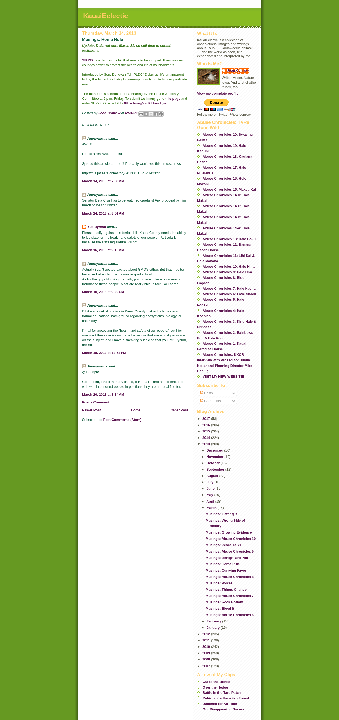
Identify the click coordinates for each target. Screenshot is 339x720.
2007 (206, 666)
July (211, 482)
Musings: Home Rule (223, 564)
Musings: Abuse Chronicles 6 (230, 615)
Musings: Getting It (221, 514)
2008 (206, 659)
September (216, 469)
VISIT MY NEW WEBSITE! (223, 377)
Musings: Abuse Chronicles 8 (230, 577)
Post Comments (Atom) (122, 420)
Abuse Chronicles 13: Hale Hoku (229, 239)
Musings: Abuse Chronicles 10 (231, 539)
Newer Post (91, 410)
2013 (206, 444)
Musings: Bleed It (220, 608)
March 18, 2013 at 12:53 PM (104, 353)
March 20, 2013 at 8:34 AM (103, 395)
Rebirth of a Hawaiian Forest (226, 698)
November (215, 457)
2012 (206, 634)
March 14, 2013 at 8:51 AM (103, 213)
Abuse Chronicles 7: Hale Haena (229, 288)
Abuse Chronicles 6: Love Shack (229, 294)
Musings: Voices (219, 583)
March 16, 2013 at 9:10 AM (103, 250)
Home (135, 410)
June (211, 488)
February (214, 621)
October (214, 463)
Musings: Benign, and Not (227, 558)
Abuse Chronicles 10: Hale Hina (229, 266)
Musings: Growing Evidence (229, 532)
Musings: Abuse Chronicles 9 (230, 551)
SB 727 (87, 60)
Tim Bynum (96, 227)
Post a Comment (95, 402)
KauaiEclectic (105, 16)
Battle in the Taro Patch (222, 693)
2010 (206, 647)
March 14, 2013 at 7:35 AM (103, 181)
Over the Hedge (215, 687)
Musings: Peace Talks (223, 545)
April (210, 501)
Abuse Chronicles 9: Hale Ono (227, 272)
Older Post (179, 410)
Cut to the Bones (216, 682)
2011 (206, 640)
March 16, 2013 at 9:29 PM (103, 292)
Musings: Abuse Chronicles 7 (230, 596)
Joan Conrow (238, 70)
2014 (206, 438)
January (214, 628)
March (212, 508)
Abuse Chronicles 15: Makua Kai (229, 190)
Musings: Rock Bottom (224, 602)
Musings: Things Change (226, 589)
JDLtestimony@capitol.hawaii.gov (145, 103)
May (210, 495)
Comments (210, 401)
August (212, 476)
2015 (206, 431)
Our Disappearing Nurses (223, 709)
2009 (206, 653)
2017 (206, 419)
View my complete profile (217, 93)
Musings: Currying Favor (226, 570)
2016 (206, 425)
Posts (206, 393)
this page (172, 99)
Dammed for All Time (220, 704)
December (215, 450)
